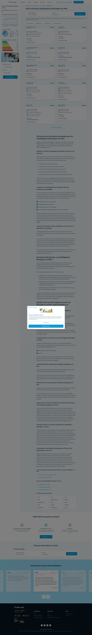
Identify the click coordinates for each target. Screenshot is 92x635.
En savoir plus (46, 322)
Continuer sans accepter (32, 307)
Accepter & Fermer (46, 326)
